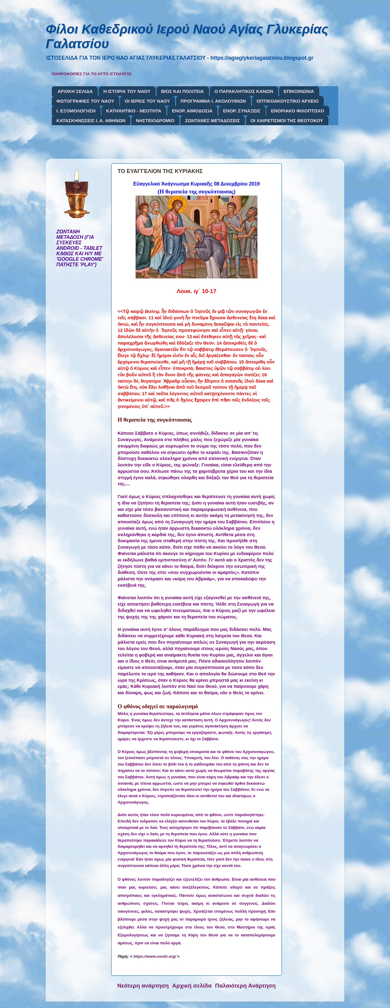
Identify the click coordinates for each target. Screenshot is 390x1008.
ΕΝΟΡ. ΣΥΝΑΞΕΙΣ (241, 110)
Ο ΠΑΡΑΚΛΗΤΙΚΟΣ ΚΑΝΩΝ (243, 91)
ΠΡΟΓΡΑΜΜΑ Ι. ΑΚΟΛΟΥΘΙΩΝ (213, 101)
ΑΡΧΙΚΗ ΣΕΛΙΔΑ (75, 91)
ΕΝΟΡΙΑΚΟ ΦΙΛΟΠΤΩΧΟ (297, 110)
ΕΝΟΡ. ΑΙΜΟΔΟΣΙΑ (192, 110)
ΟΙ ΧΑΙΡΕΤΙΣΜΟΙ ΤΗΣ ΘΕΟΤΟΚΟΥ (286, 120)
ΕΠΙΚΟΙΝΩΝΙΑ (299, 91)
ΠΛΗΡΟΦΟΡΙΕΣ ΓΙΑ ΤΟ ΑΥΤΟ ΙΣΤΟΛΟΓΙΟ (92, 74)
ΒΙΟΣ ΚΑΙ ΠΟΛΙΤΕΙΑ (182, 91)
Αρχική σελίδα (192, 985)
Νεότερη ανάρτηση (143, 985)
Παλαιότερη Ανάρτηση (245, 985)
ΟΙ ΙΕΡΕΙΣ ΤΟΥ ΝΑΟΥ (147, 101)
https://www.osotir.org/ (154, 956)
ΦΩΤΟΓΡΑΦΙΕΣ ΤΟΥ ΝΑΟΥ (85, 101)
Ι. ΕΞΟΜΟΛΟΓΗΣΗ (76, 110)
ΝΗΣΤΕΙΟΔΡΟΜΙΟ (155, 120)
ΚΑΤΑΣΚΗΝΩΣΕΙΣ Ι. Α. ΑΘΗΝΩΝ (90, 120)
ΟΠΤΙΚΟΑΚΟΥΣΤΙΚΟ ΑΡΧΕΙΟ (288, 101)
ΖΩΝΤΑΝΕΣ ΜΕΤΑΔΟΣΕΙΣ (212, 120)
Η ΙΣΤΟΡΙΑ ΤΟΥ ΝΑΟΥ (127, 91)
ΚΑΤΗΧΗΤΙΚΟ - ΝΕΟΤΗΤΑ (133, 110)
